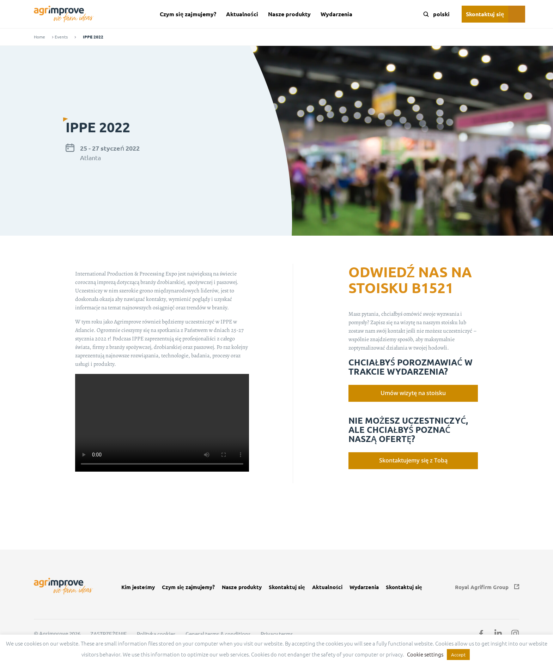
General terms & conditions (218, 634)
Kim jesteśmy (138, 587)
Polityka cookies (156, 634)
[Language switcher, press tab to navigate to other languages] (441, 14)
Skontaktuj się (485, 14)
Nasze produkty (289, 14)
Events (61, 37)
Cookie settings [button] (425, 654)
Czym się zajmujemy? (188, 14)
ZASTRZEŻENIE (108, 634)
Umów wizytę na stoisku (413, 393)
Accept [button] (458, 655)
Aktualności (242, 14)
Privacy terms (277, 634)
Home (39, 37)
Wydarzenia (336, 14)
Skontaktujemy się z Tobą (413, 460)
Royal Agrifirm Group (482, 587)
